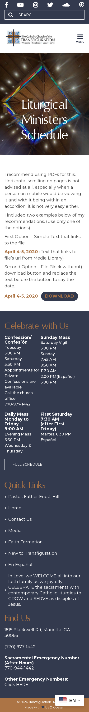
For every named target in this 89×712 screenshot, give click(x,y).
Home (14, 508)
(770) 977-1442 (20, 646)
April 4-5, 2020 (21, 251)
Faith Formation (25, 542)
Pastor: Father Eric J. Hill (33, 496)
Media (15, 530)
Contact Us (20, 519)
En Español (20, 564)
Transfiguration (39, 702)
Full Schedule (27, 464)
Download (59, 296)
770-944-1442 (19, 668)
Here (22, 684)
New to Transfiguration (32, 553)
